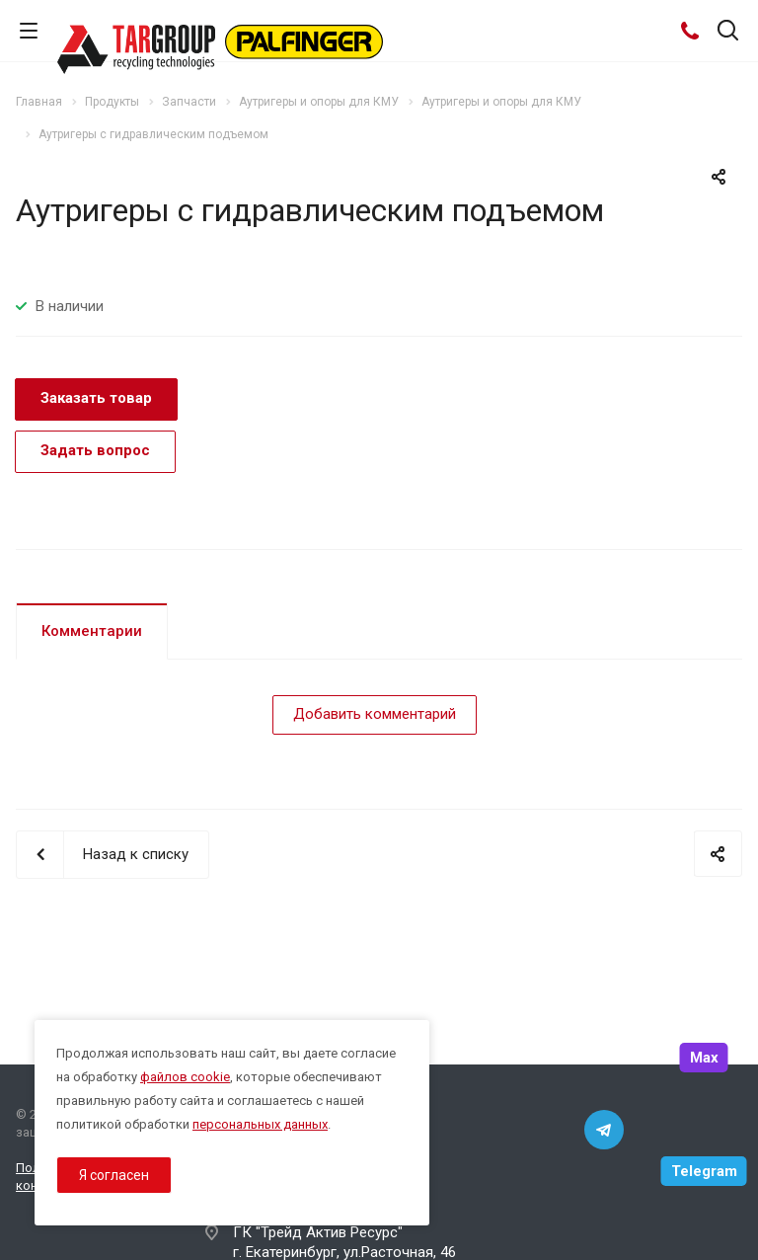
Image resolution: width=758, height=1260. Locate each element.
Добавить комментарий (374, 714)
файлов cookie (185, 1076)
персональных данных (260, 1124)
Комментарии (91, 631)
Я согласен (114, 1175)
